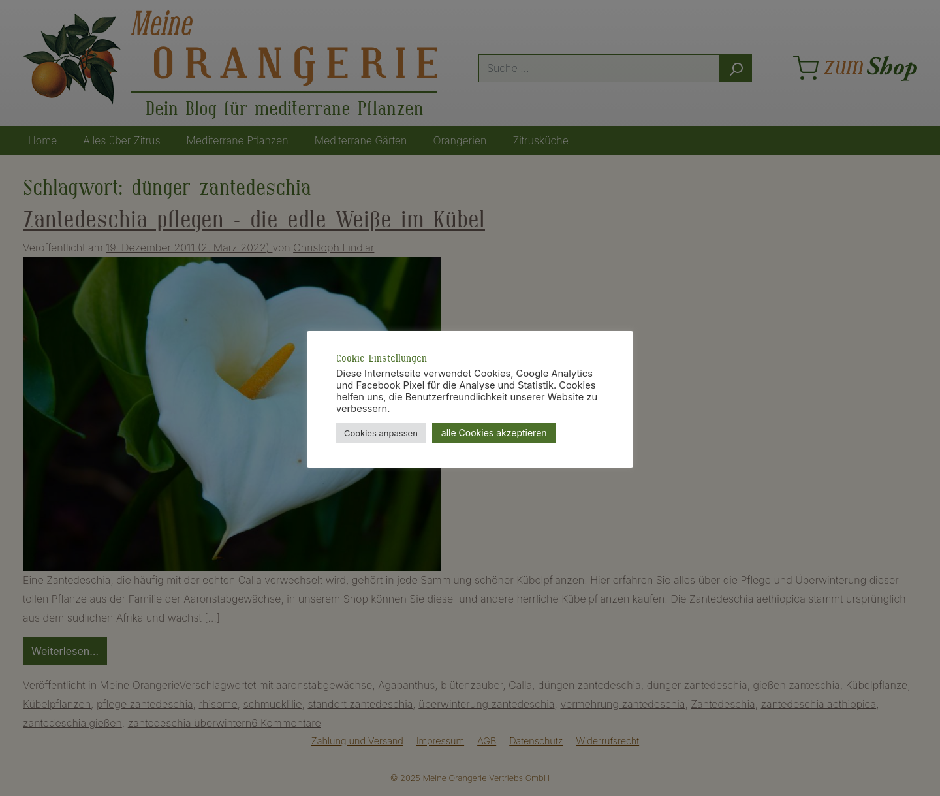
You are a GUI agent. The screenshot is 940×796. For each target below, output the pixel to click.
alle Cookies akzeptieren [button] (494, 432)
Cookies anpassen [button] (381, 433)
